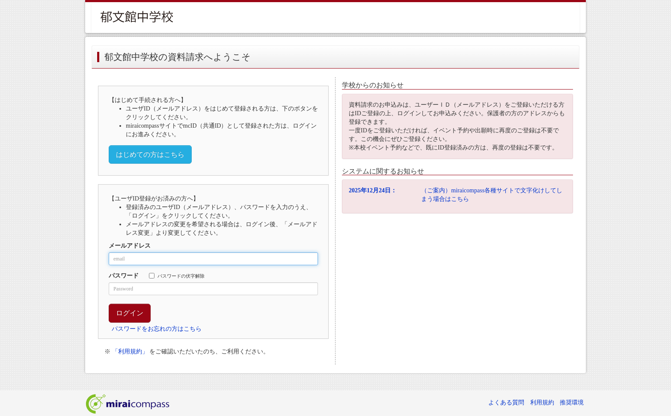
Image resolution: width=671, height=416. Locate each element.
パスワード (124, 275)
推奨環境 (572, 402)
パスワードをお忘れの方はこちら (157, 329)
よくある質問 (506, 402)
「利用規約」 (130, 351)
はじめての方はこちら (150, 154)
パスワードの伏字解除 (177, 275)
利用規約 (542, 402)
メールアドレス (130, 245)
